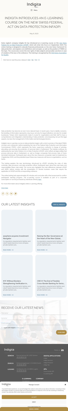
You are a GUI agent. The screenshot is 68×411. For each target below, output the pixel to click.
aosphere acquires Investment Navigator (16, 237)
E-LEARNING (26, 379)
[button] (65, 384)
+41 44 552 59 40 (21, 365)
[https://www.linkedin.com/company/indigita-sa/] (62, 350)
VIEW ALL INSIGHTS (59, 204)
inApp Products (48, 363)
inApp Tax (46, 365)
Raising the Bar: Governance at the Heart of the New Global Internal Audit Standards (50, 237)
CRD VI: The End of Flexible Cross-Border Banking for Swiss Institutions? (50, 282)
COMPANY (39, 379)
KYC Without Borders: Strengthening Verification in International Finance (15, 282)
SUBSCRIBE (61, 332)
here (39, 179)
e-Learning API (48, 373)
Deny (34, 402)
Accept (34, 397)
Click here (4, 188)
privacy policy (20, 327)
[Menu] (31, 10)
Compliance (25, 381)
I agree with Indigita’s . (14, 327)
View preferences (34, 407)
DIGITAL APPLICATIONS (52, 356)
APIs (45, 369)
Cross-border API (49, 371)
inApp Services (48, 360)
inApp (45, 358)
